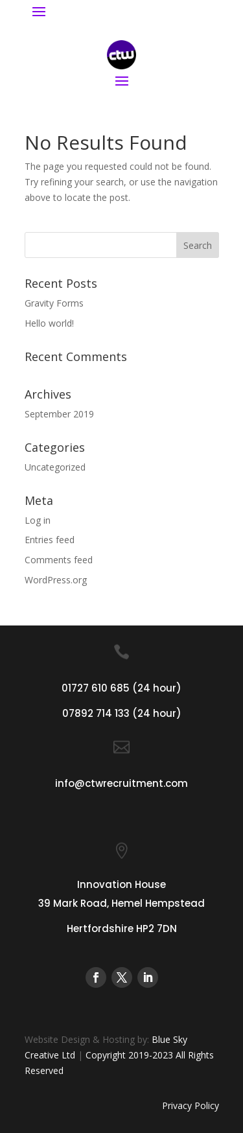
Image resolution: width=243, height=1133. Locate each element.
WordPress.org (56, 580)
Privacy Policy (190, 1105)
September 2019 (59, 414)
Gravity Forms (54, 303)
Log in (38, 520)
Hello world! (49, 323)
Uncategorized (55, 467)
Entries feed (50, 539)
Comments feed (59, 560)
